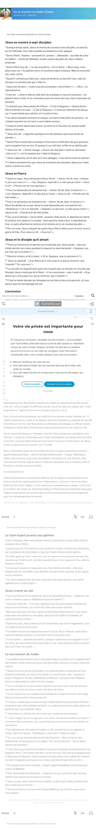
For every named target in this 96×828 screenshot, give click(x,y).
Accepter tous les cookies (59, 84)
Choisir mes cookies (32, 84)
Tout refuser (48, 91)
